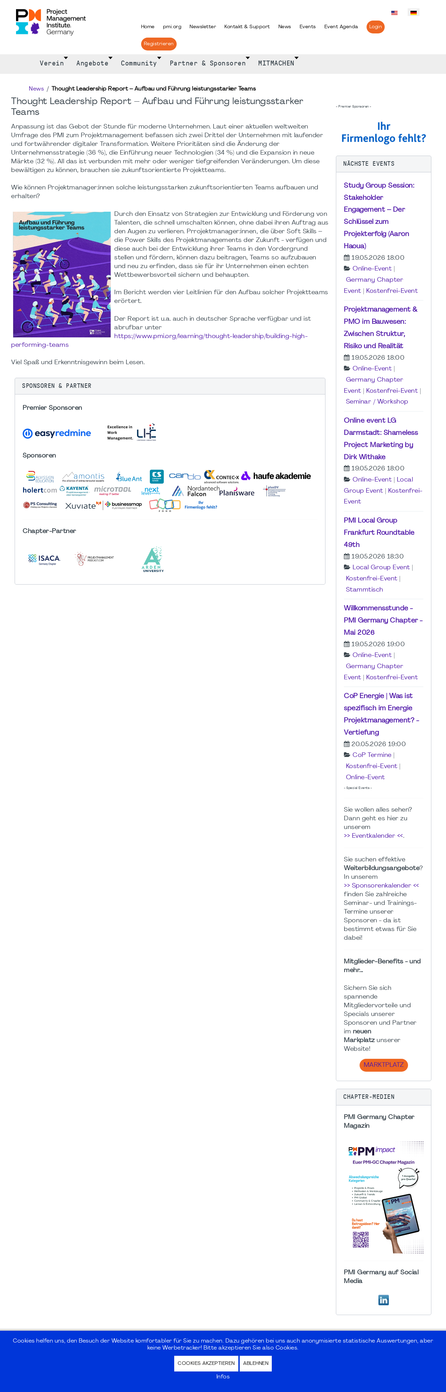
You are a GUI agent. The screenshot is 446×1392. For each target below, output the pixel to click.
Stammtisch (364, 590)
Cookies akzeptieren (206, 1363)
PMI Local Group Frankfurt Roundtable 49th (379, 533)
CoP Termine (372, 755)
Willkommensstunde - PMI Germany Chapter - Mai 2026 (383, 620)
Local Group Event (381, 568)
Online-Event (372, 269)
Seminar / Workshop (377, 402)
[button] (170, 386)
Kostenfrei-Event (392, 291)
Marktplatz (384, 1065)
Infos (223, 1377)
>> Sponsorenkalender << (381, 886)
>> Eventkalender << (373, 836)
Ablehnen (255, 1363)
